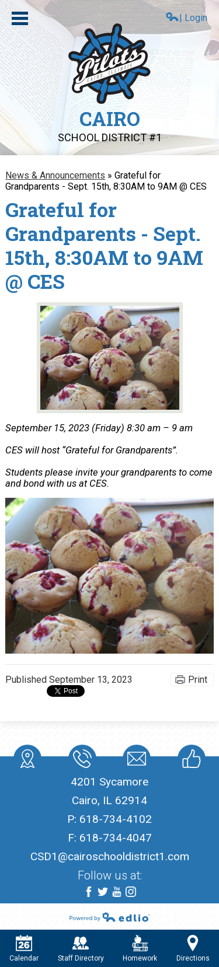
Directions (193, 948)
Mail (134, 761)
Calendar (24, 948)
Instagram (131, 892)
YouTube (117, 892)
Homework (140, 948)
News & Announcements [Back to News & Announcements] (55, 175)
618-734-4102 (115, 819)
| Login (186, 17)
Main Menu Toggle (20, 18)
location (27, 761)
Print (197, 679)
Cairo (110, 125)
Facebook (89, 892)
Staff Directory (81, 948)
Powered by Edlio (110, 917)
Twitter (103, 892)
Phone (81, 761)
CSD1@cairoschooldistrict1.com (109, 856)
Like (189, 761)
